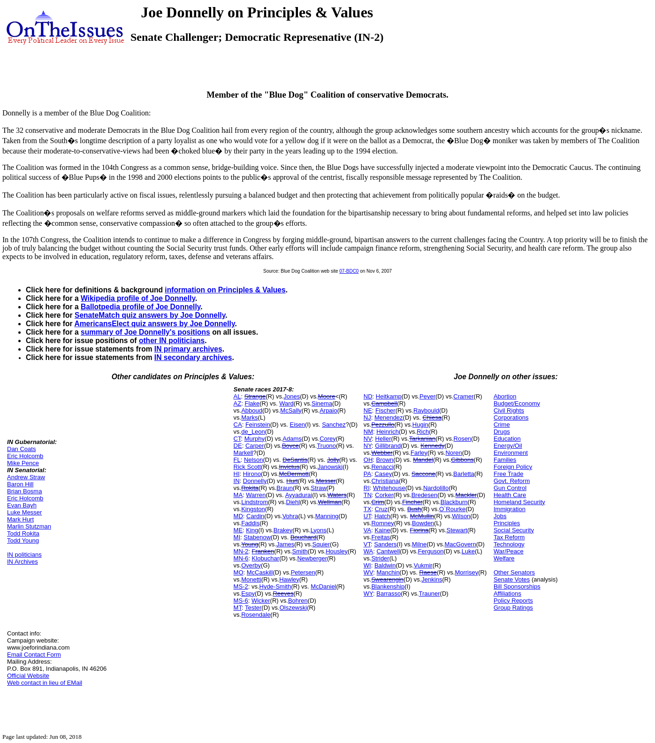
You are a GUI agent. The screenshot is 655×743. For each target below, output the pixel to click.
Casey (383, 473)
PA (367, 473)
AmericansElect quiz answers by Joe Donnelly (154, 324)
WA (368, 551)
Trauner (429, 593)
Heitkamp (389, 396)
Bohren (298, 600)
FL (237, 459)
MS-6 (241, 600)
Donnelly (255, 480)
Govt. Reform (512, 480)
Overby (251, 565)
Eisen (297, 424)
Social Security (514, 530)
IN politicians (24, 554)
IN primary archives (188, 349)
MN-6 (241, 558)
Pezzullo (382, 424)
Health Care (510, 494)
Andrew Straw (26, 477)
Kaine (382, 530)
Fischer (385, 410)
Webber (381, 452)
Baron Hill (20, 484)
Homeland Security (519, 502)
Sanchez (334, 424)
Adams (291, 438)
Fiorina (419, 530)
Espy (248, 593)
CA (238, 424)
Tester (253, 607)
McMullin (422, 516)
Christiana (385, 480)
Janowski (330, 466)
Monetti (251, 579)
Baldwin (385, 565)
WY (368, 593)
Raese (428, 572)
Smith (300, 551)
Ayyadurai (298, 494)
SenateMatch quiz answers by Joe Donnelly (150, 315)
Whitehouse (389, 487)
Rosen (463, 438)
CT (237, 438)
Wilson (461, 516)
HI (237, 473)
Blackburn (454, 502)
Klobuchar (266, 558)
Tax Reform (509, 537)
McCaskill (260, 572)
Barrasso (388, 593)
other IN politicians (172, 341)
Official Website (28, 675)
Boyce (290, 445)
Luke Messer (24, 512)
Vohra (290, 516)
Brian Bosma (24, 491)
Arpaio (328, 410)
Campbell (384, 403)
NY (368, 445)
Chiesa (432, 417)
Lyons (319, 530)
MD (238, 516)
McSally (291, 410)
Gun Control (510, 487)
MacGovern (460, 544)
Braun (284, 487)
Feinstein (257, 424)
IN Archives (22, 561)
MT (238, 607)
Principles (507, 523)
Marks (249, 417)
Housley (337, 551)
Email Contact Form (34, 654)
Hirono (252, 473)
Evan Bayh (22, 505)
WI (367, 565)
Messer (326, 480)
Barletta (463, 473)
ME (238, 530)
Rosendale (255, 614)
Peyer (427, 396)
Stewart (457, 530)
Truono (326, 445)
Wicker (260, 600)
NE (368, 410)
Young (249, 544)
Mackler (466, 494)
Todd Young (23, 540)
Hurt (292, 480)
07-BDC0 (348, 271)
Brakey (283, 530)
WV (368, 572)
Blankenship (387, 586)
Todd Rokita (23, 533)
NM (368, 431)
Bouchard (303, 537)
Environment (511, 452)
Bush (414, 509)
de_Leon (253, 431)
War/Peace (509, 551)
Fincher (412, 502)
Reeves (283, 593)
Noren (453, 452)
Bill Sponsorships (517, 586)
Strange (255, 396)
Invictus (289, 466)
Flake (251, 403)
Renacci (382, 466)
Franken (263, 551)
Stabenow (257, 537)
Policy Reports (513, 600)
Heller (383, 438)
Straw (318, 487)
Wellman (330, 502)
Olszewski (293, 607)
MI (237, 537)
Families (505, 459)
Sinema (322, 403)
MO (239, 572)
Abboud (251, 410)
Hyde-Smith (275, 586)
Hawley (289, 579)
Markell (243, 452)
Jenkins (431, 579)
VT (367, 544)
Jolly (333, 459)
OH (368, 459)
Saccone (423, 473)
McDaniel (323, 586)
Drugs (502, 431)
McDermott (294, 473)
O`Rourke (452, 509)
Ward (286, 403)
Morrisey (466, 572)
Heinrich (387, 431)
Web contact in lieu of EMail (44, 682)
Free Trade (509, 473)
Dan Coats (21, 448)
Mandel (423, 459)
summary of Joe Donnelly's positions (145, 332)
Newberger (312, 558)
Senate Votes (512, 579)
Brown (385, 459)
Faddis (250, 523)
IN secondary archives (193, 357)
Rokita (250, 487)
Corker (384, 494)
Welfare (504, 558)
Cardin (255, 516)
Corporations (511, 417)
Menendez (388, 417)
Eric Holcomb (25, 456)
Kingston (253, 509)
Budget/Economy (517, 403)
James (285, 544)
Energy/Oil (508, 445)
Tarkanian (422, 438)
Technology (509, 544)
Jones (292, 396)
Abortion (505, 396)
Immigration (510, 509)
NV (368, 438)
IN (237, 480)
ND (368, 396)
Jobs (500, 516)
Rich (423, 431)
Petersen (303, 572)
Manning (327, 516)
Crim (377, 502)
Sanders (385, 544)
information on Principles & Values (225, 290)
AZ (238, 403)
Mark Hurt (20, 519)
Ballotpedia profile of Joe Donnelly (140, 307)
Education (507, 438)
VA (367, 530)
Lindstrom (254, 502)
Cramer (463, 396)
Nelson (253, 459)
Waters (337, 494)
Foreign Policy (513, 466)
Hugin (420, 424)
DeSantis (294, 459)
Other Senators (514, 572)
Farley (419, 452)
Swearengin (387, 579)
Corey (328, 438)
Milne (419, 544)
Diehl (293, 502)
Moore (326, 396)
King (252, 530)
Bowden (423, 523)
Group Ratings (513, 607)
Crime (502, 424)
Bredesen (424, 494)
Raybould (426, 410)
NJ (367, 417)
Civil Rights (509, 410)
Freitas (380, 537)
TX (368, 509)
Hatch (382, 516)
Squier (321, 544)
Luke (468, 551)
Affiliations (507, 593)
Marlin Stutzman (29, 526)
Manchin (387, 572)
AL (237, 396)
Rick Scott (247, 466)
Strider (380, 558)
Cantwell (388, 551)
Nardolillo (436, 487)
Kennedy (432, 445)
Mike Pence (23, 463)
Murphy (254, 438)
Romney (382, 523)
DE (238, 445)
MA (238, 494)
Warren (256, 494)
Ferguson (431, 551)
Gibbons (462, 459)
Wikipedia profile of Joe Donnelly (138, 298)
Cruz (381, 509)
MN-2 (241, 551)
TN (368, 494)
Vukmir (423, 565)
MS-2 (241, 586)
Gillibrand (388, 445)
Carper (254, 445)
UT (367, 516)
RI (367, 487)
